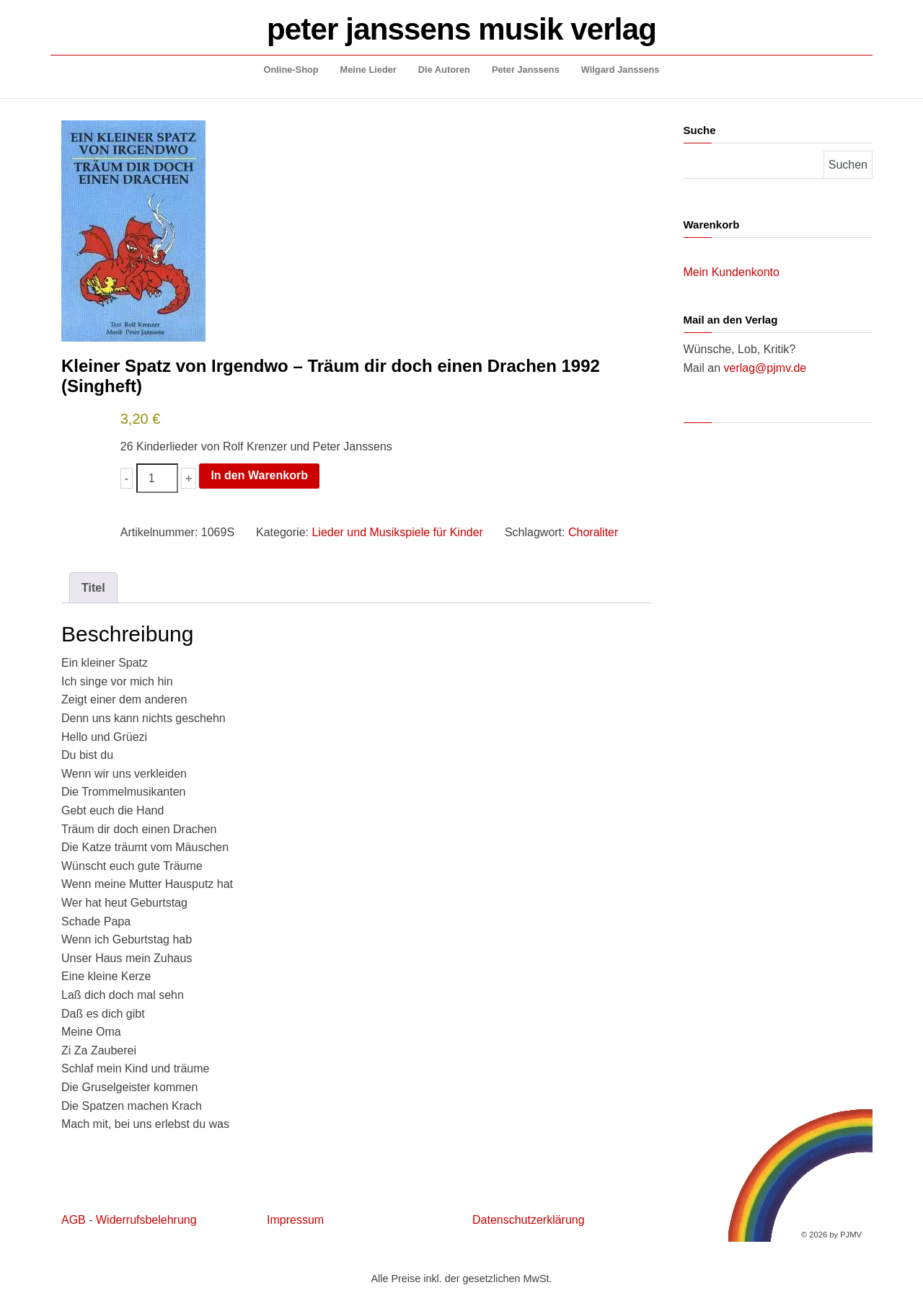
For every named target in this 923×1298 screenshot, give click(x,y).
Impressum (295, 1220)
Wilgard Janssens (620, 69)
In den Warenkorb (259, 475)
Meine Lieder (368, 69)
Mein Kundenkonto (732, 272)
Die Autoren (444, 69)
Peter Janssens (526, 69)
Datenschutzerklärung (528, 1220)
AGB (73, 1220)
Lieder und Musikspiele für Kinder (397, 532)
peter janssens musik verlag (461, 29)
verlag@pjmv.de (765, 368)
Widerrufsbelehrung (146, 1220)
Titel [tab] (93, 588)
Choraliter (593, 532)
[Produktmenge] (157, 478)
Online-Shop (291, 69)
